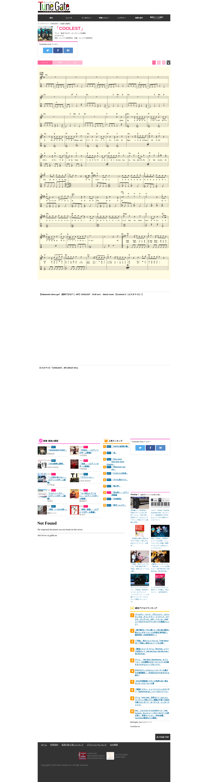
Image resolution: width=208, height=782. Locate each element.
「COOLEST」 (70, 28)
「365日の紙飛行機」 (120, 446)
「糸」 (114, 453)
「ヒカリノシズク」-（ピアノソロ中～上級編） (56, 496)
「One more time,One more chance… (115, 461)
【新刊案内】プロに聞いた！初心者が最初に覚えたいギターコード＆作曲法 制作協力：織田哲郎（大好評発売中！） (152, 632)
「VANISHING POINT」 (57, 450)
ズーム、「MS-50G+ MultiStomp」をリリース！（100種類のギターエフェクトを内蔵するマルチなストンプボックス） (152, 662)
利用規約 (54, 745)
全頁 (75, 62)
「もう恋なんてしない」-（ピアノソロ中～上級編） (89, 496)
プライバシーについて (97, 745)
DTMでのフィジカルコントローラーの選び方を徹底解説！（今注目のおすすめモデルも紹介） (152, 672)
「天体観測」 (117, 499)
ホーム (44, 745)
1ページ (45, 62)
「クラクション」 (86, 477)
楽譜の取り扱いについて (72, 745)
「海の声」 (116, 486)
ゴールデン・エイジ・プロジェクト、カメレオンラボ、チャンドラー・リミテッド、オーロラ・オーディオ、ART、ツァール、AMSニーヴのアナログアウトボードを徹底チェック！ (152, 619)
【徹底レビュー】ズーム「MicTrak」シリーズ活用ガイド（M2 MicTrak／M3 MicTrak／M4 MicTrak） (152, 651)
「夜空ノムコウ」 (118, 505)
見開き (60, 62)
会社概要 (114, 745)
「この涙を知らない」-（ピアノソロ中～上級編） (56, 479)
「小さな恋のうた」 (119, 480)
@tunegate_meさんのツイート (141, 722)
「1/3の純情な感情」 (56, 464)
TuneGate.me (135, 726)
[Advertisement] (122, 6)
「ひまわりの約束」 (119, 473)
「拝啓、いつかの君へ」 (57, 509)
